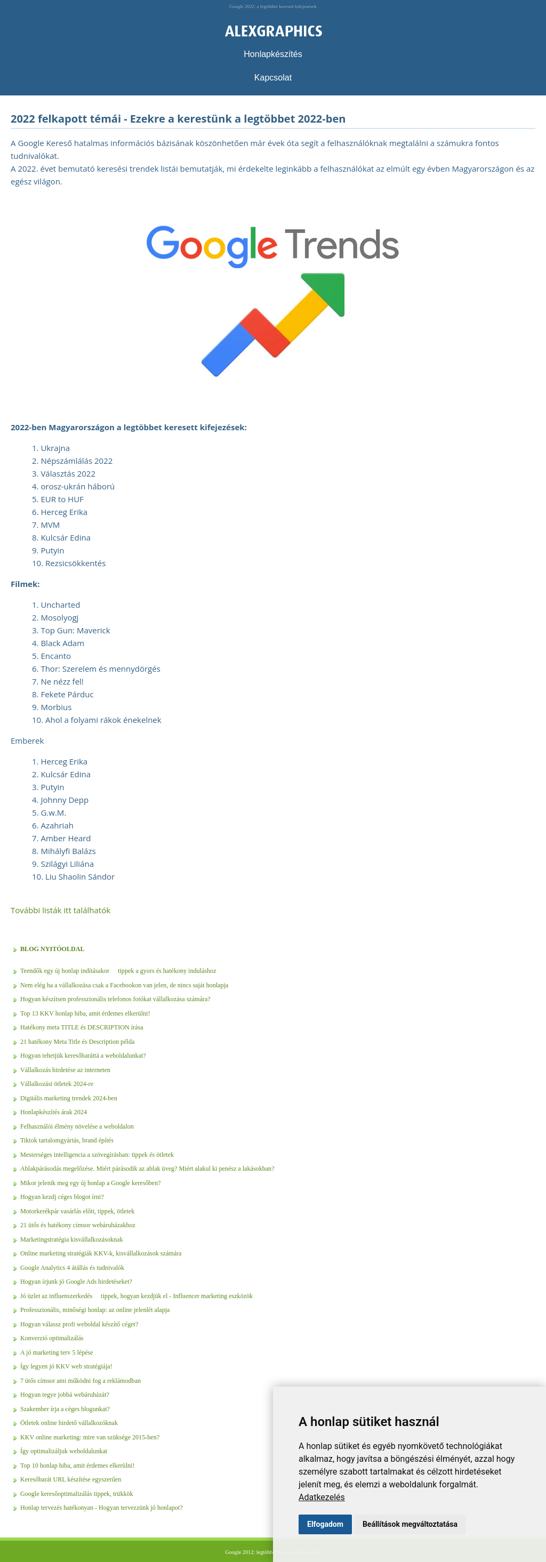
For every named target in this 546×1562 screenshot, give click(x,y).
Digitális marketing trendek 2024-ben (68, 1098)
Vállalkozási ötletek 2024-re (56, 1084)
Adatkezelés (322, 1497)
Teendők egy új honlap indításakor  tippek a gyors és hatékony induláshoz (118, 971)
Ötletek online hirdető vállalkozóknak (69, 1423)
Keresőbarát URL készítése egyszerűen (70, 1479)
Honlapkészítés (273, 54)
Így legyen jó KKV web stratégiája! (66, 1366)
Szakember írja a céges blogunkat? (65, 1409)
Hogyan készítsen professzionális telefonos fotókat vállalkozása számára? (115, 999)
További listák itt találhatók (60, 910)
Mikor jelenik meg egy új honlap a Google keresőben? (90, 1183)
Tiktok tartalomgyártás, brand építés (67, 1140)
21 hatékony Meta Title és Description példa (77, 1041)
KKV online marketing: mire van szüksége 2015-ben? (89, 1437)
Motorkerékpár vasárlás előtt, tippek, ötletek (77, 1211)
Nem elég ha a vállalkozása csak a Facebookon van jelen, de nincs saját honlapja (124, 985)
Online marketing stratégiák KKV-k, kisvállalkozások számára (100, 1253)
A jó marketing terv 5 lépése (56, 1352)
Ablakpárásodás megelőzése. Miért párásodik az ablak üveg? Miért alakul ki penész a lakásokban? (147, 1168)
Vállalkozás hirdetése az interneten (65, 1070)
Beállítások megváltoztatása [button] (410, 1524)
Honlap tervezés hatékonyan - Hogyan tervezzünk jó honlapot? (101, 1507)
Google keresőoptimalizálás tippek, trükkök (76, 1493)
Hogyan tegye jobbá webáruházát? (64, 1394)
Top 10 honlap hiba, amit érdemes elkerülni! (77, 1465)
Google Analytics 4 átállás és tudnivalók (72, 1267)
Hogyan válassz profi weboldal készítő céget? (79, 1324)
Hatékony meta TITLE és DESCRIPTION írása (81, 1027)
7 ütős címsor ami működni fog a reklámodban (80, 1380)
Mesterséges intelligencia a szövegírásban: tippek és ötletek (97, 1154)
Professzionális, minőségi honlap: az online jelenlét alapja (95, 1310)
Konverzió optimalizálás (52, 1338)
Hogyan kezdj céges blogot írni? (62, 1197)
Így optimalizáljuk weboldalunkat (63, 1451)
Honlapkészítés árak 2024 (53, 1112)
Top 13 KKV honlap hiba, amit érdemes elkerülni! (85, 1013)
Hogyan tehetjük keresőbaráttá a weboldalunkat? (83, 1055)
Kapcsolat (273, 77)
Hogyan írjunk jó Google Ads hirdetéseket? (76, 1281)
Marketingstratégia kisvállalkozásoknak (71, 1239)
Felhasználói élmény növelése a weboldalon (77, 1126)
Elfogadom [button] (325, 1524)
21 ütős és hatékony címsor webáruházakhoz (77, 1225)
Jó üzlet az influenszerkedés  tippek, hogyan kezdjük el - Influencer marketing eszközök (136, 1296)
